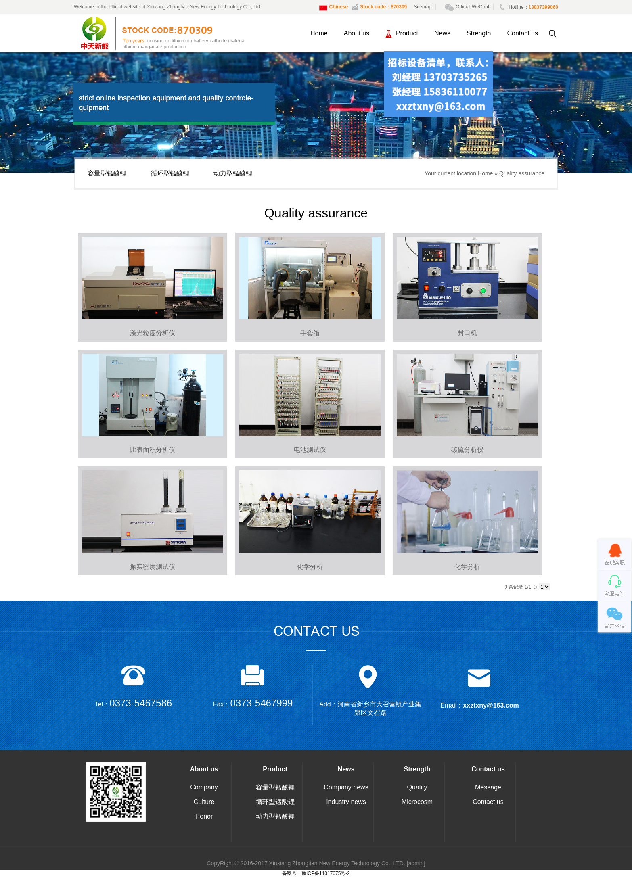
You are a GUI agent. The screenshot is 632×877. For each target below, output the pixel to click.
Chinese (333, 8)
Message (488, 787)
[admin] (416, 863)
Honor (204, 816)
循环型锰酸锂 (170, 173)
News (442, 33)
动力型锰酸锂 (232, 173)
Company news (346, 787)
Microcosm (417, 801)
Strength (479, 33)
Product (401, 34)
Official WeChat (469, 7)
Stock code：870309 (379, 7)
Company (204, 787)
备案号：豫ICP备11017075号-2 (316, 873)
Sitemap (422, 7)
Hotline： (529, 7)
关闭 (376, 116)
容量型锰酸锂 (107, 173)
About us (356, 33)
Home (319, 33)
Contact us (522, 33)
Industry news (346, 801)
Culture (204, 801)
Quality (417, 787)
